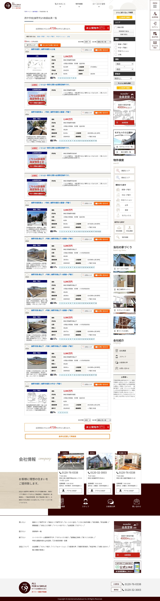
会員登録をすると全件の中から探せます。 (73, 28)
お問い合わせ (122, 368)
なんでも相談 (155, 45)
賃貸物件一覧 (37, 531)
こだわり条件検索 (84, 522)
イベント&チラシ (60, 525)
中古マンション (61, 36)
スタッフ (120, 356)
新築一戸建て (41, 36)
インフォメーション (59, 546)
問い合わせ (136, 503)
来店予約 (155, 35)
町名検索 (129, 229)
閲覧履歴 (35, 525)
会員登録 (155, 15)
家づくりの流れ (88, 537)
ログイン (155, 25)
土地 (68, 36)
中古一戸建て (51, 36)
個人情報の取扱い (38, 550)
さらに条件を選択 (124, 83)
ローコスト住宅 (99, 3)
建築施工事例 (75, 537)
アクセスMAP (71, 491)
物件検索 (79, 3)
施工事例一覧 (123, 152)
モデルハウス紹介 (62, 537)
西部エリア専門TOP (39, 522)
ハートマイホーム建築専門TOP (43, 537)
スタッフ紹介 (45, 546)
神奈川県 (119, 27)
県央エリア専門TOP (56, 522)
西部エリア (123, 170)
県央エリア (123, 177)
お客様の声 (121, 362)
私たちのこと (60, 3)
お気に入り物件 (46, 525)
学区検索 (119, 229)
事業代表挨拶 (83, 546)
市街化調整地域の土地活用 (41, 540)
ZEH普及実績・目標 (60, 540)
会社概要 (120, 350)
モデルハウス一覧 (124, 146)
